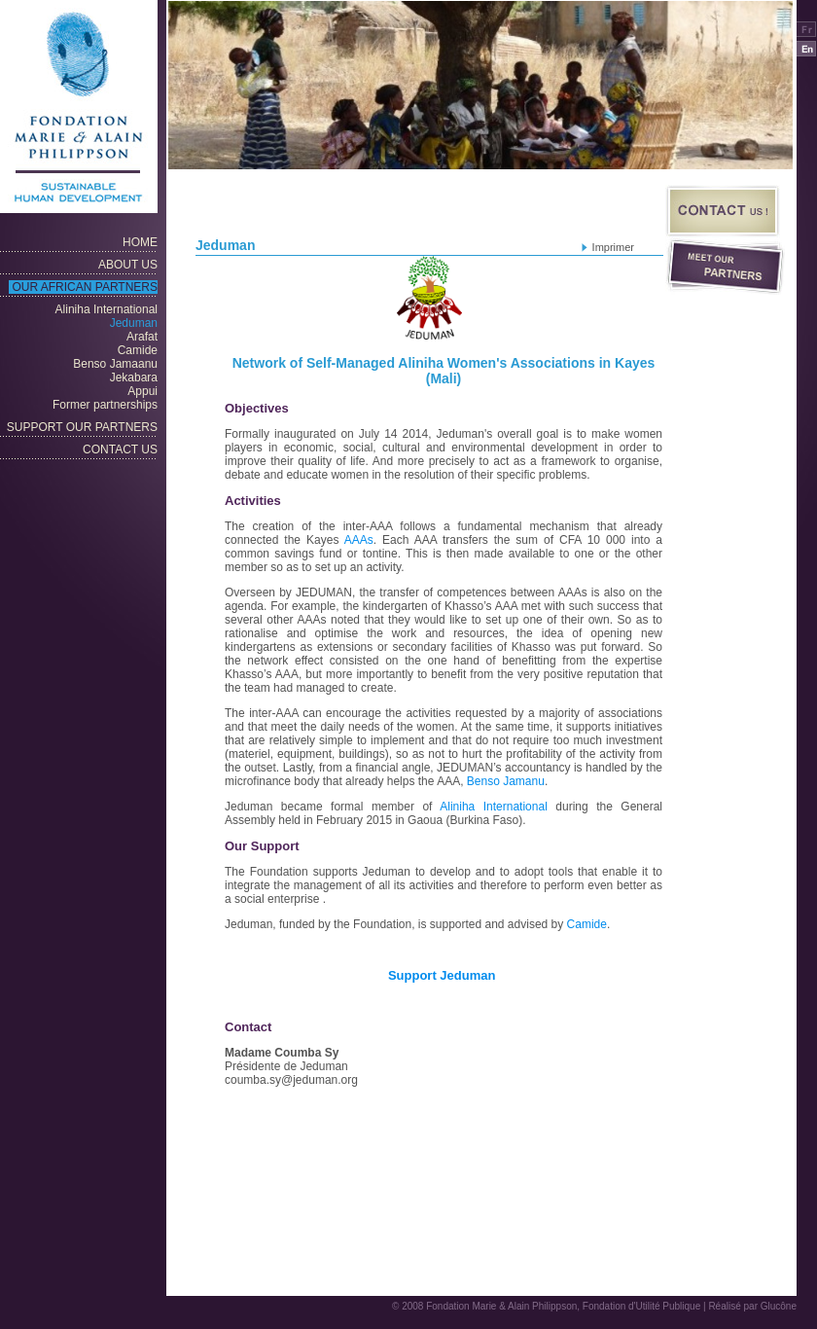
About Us (128, 264)
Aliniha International (494, 806)
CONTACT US (120, 449)
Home (140, 242)
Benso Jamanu (506, 781)
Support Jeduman (443, 975)
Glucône (779, 1306)
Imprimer (613, 247)
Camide (587, 924)
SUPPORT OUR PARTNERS (82, 427)
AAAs (358, 540)
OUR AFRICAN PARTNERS (85, 287)
